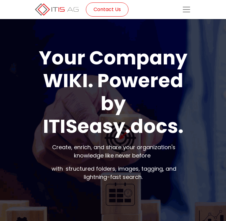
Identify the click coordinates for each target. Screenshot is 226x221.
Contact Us (107, 9)
